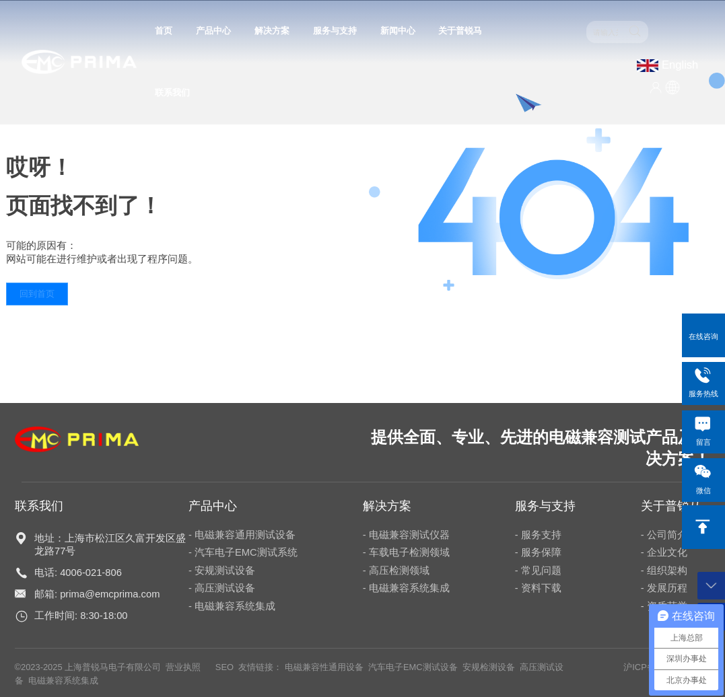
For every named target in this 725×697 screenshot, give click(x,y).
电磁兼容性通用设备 (323, 667)
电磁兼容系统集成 (63, 680)
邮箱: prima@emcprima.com (97, 594)
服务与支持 (335, 31)
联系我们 (172, 92)
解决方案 (271, 31)
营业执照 (183, 667)
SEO (224, 667)
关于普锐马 (460, 31)
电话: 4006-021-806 (78, 572)
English (680, 65)
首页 (163, 31)
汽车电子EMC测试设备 (413, 667)
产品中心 (213, 31)
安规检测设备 (488, 667)
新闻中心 (397, 31)
